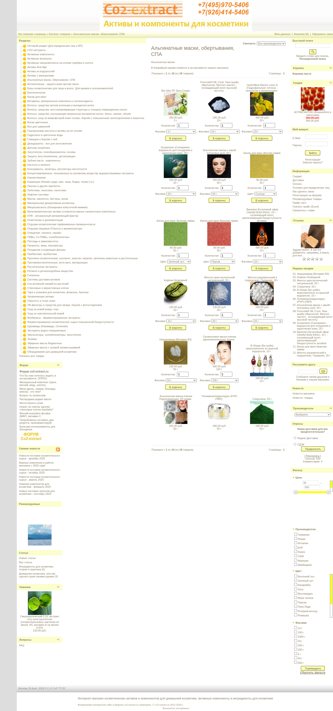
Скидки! (297, 176)
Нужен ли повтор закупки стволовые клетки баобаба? (36, 408)
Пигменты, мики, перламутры (45, 245)
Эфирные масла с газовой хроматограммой (53, 347)
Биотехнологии (36, 92)
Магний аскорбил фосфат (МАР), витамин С (35, 415)
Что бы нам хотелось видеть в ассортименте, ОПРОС (37, 377)
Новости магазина (303, 393)
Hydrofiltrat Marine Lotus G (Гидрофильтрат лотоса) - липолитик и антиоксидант (262, 88)
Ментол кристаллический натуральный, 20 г (219, 279)
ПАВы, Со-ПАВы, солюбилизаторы (48, 237)
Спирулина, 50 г (262, 399)
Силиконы (33, 275)
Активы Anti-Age (37, 67)
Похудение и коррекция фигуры (46, 249)
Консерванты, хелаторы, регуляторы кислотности (57, 169)
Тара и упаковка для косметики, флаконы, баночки (58, 292)
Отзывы (298, 220)
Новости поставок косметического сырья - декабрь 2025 (39, 457)
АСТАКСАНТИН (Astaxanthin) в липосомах (312, 113)
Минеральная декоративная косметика (50, 203)
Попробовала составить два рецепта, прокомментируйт (36, 421)
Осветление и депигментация (45, 220)
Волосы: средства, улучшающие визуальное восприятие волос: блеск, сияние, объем (79, 113)
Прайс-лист (300, 202)
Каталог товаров (59, 34)
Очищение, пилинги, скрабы (44, 232)
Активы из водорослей (41, 71)
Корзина (298, 68)
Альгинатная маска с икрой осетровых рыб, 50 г (219, 151)
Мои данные (282, 34)
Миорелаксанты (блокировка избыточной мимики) (57, 207)
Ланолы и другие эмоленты (44, 186)
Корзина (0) (301, 34)
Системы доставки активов (43, 279)
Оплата (297, 183)
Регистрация (312, 159)
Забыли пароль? (313, 162)
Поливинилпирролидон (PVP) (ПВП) (219, 397)
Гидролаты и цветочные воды (45, 135)
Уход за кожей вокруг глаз (42, 309)
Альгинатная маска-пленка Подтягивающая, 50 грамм (175, 397)
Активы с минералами (40, 75)
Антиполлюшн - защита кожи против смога (53, 84)
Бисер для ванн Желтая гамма (261, 153)
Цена (298, 477)
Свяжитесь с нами (304, 210)
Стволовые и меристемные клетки (48, 288)
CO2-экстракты (36, 50)
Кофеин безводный (175, 280)
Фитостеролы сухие (31, 403)
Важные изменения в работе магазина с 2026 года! (36, 464)
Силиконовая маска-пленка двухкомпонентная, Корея (219, 338)
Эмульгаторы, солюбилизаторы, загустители (54, 334)
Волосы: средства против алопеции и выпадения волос (61, 105)
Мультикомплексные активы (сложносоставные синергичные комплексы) (71, 211)
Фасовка (301, 622)
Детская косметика (38, 147)
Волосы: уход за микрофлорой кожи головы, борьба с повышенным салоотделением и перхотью (85, 118)
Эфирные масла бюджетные (44, 343)
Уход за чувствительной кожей (45, 313)
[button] (301, 534)
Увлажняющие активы (40, 296)
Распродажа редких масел (35, 399)
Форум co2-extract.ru (33, 371)
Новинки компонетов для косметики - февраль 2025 (35, 485)
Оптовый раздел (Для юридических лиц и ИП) (55, 45)
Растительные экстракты (42, 266)
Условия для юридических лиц (311, 187)
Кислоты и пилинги (38, 164)
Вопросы (25, 639)
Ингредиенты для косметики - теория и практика (37, 568)
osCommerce (182, 708)
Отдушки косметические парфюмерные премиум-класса (61, 224)
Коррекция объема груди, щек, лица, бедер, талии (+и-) (60, 181)
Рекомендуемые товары (307, 199)
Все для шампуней (38, 126)
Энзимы (32, 339)
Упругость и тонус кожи (41, 300)
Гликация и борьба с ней (42, 139)
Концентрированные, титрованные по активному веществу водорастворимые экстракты (80, 173)
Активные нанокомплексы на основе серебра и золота (60, 62)
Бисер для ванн (36, 96)
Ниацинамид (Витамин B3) (176, 339)
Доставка (298, 180)
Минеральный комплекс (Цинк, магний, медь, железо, (38, 383)
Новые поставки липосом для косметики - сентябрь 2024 (37, 492)
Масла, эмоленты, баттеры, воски (47, 198)
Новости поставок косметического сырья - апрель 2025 (39, 478)
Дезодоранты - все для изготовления (49, 143)
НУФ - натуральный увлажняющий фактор (52, 215)
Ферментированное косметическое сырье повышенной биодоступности (70, 322)
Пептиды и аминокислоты (43, 241)
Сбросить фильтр (312, 672)
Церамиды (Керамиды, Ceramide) (47, 326)
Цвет (298, 571)
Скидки (297, 82)
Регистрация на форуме (307, 195)
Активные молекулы (39, 58)
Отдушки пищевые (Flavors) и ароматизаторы (54, 228)
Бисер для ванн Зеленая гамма (176, 220)
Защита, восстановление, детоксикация (51, 156)
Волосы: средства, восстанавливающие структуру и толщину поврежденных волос (77, 109)
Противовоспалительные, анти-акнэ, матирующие (57, 262)
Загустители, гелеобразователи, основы (51, 152)
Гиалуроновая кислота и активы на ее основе (54, 130)
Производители (303, 408)
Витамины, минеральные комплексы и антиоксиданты (60, 101)
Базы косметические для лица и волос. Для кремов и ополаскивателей (70, 88)
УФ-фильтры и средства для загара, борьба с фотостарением (64, 305)
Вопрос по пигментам (32, 395)
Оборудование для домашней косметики (52, 351)
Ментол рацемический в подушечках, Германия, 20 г (261, 279)
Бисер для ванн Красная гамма (219, 220)
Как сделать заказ (303, 191)
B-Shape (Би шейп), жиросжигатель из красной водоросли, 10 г (262, 348)
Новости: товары (303, 397)
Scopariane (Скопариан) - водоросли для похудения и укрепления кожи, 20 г (175, 150)
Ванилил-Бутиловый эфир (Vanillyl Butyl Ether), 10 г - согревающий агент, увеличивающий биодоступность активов (262, 215)
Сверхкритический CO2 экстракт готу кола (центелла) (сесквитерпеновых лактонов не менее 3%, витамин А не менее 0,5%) (39, 622)
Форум (23, 365)
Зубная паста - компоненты (44, 160)
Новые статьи (27, 558)
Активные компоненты (40, 54)
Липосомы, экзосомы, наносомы (46, 190)
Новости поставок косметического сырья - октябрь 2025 (39, 471)
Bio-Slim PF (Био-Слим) (175, 90)
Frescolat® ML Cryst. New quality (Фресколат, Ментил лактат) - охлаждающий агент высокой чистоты (219, 86)
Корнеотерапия (36, 177)
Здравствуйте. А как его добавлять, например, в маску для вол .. (311, 252)
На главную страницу (32, 34)
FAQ (21, 645)
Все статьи (25, 562)
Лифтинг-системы (38, 194)
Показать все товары (31, 356)
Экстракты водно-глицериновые (46, 330)
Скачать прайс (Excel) (306, 206)
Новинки (24, 587)
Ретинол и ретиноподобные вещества (50, 271)
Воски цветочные (37, 122)
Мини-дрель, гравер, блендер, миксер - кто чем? (37, 390)
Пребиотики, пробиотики (42, 254)
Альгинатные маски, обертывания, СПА (99, 34)
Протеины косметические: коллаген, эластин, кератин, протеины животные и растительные (82, 258)
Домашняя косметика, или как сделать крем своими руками (37, 575)
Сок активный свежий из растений (48, 283)
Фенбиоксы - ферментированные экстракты (53, 317)
